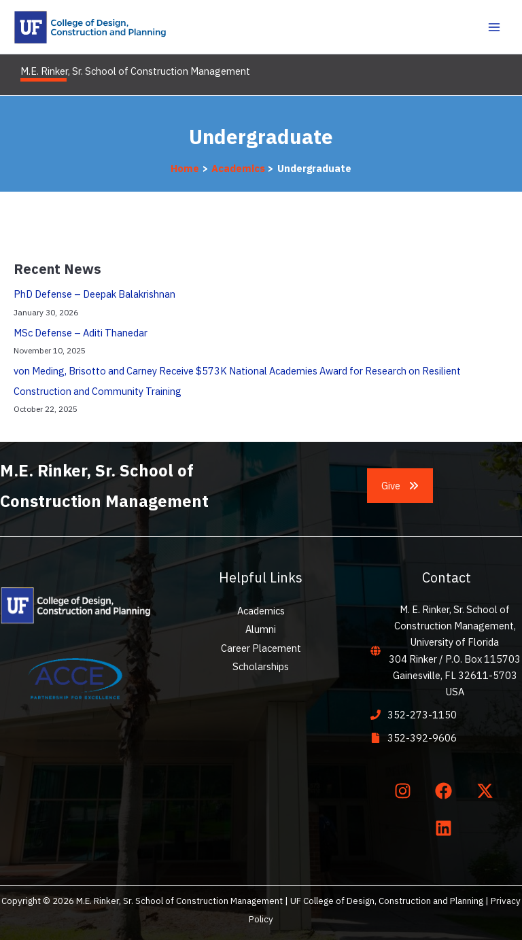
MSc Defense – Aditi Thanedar (80, 332)
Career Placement (261, 648)
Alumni (260, 629)
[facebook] (446, 791)
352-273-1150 (422, 714)
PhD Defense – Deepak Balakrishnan (94, 294)
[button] (400, 485)
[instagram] (405, 791)
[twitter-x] (487, 791)
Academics (261, 610)
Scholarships (260, 666)
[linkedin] (446, 828)
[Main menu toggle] (494, 27)
